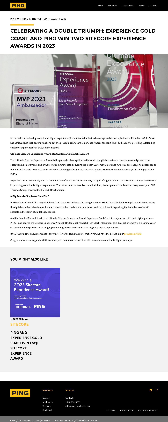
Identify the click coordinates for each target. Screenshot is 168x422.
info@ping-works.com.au (77, 406)
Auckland (47, 410)
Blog (141, 5)
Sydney (46, 398)
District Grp (128, 5)
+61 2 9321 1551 (72, 402)
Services (112, 5)
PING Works (18, 19)
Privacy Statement (148, 410)
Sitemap (111, 410)
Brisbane (47, 406)
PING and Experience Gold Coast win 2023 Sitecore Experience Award (26, 345)
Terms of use (126, 410)
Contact (153, 5)
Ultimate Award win (52, 19)
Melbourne (48, 402)
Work (100, 5)
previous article (132, 234)
